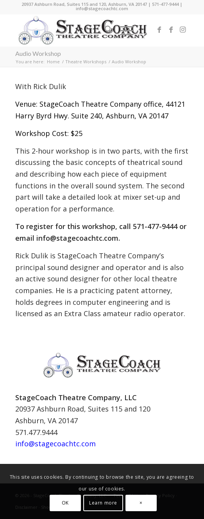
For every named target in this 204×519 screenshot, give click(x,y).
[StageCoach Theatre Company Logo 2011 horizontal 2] (102, 365)
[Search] (104, 30)
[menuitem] (104, 30)
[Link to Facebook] (159, 30)
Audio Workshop (38, 53)
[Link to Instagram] (183, 30)
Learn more (103, 502)
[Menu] (123, 30)
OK (65, 502)
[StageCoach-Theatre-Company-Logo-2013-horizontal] (84, 30)
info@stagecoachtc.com (102, 8)
